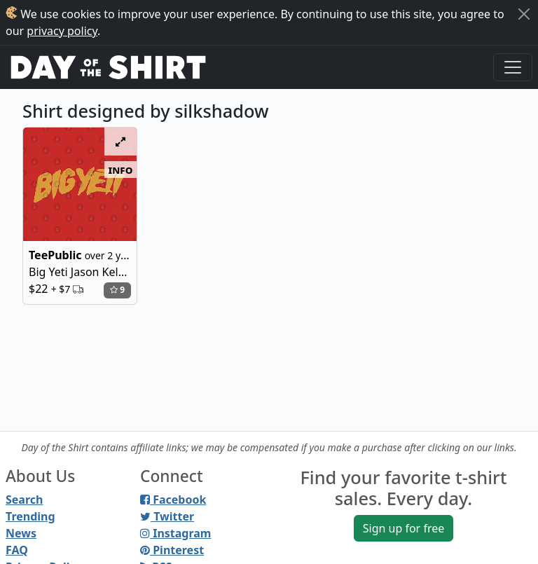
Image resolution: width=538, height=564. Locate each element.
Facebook (173, 499)
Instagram (175, 533)
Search (24, 499)
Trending (30, 516)
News (21, 533)
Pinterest (172, 550)
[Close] (524, 14)
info (121, 169)
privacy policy (62, 31)
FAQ (17, 550)
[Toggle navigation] (512, 67)
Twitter (167, 516)
